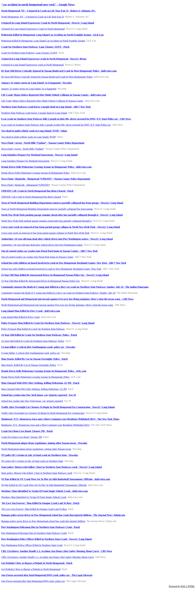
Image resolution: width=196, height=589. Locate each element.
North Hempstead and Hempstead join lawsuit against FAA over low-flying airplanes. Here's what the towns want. (57, 305)
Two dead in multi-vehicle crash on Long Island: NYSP (28, 137)
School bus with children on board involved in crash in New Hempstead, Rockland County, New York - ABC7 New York (63, 263)
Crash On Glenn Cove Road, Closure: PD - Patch (27, 431)
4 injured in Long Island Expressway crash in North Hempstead (32, 64)
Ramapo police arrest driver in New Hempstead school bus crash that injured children (43, 521)
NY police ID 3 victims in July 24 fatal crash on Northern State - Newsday (39, 455)
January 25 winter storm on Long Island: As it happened (28, 88)
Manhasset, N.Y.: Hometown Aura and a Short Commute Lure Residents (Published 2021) (45, 425)
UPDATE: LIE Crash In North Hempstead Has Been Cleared (31, 197)
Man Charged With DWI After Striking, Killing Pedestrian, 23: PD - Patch (40, 383)
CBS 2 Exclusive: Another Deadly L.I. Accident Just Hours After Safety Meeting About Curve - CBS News (56, 551)
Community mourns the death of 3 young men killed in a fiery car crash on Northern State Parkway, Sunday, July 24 (58, 293)
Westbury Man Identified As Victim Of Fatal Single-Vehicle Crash (33, 497)
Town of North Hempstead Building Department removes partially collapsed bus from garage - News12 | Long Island (62, 203)
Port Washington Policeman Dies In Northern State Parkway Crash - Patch (40, 527)
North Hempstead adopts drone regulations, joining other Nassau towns (36, 449)
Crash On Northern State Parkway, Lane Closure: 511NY (29, 53)
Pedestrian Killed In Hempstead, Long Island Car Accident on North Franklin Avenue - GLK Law (52, 34)
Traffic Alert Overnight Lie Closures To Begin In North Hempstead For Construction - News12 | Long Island (58, 407)
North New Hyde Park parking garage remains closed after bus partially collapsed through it (46, 221)
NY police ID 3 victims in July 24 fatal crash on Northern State (32, 461)
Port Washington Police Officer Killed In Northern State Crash (32, 545)
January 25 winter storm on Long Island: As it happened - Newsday (36, 82)
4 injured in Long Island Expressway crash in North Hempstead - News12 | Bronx (43, 58)
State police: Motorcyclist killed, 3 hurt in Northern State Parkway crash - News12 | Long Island (51, 467)
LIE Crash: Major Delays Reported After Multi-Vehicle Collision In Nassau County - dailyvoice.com (53, 95)
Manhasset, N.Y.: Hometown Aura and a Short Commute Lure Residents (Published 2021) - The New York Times (60, 419)
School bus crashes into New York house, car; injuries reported (32, 401)
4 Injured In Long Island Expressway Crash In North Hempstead (33, 29)
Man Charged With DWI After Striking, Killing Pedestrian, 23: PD (34, 389)
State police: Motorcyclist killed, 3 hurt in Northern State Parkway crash (36, 473)
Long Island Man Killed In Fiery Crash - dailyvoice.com (30, 311)
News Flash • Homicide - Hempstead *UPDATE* (25, 185)
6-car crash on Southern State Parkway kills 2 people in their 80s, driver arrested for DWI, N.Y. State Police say (56, 125)
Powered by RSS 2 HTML (182, 586)
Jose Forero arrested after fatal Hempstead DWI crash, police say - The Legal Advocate (46, 575)
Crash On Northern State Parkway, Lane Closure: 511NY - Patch (35, 47)
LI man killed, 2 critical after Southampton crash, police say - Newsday (38, 347)
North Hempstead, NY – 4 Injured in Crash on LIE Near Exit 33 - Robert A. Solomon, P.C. (48, 10)
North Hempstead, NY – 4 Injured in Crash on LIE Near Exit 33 (32, 16)
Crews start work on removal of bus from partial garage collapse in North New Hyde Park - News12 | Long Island (60, 227)
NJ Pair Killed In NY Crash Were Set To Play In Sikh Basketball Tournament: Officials (44, 485)
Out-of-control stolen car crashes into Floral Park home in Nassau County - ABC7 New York (49, 251)
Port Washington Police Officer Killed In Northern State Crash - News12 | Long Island (46, 539)
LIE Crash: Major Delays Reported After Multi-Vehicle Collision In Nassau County (42, 101)
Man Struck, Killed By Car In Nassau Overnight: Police (28, 365)
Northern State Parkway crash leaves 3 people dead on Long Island (34, 113)
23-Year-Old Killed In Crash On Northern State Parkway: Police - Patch (39, 335)
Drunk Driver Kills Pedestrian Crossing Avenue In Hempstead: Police (35, 173)
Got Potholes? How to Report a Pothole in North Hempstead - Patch (36, 563)
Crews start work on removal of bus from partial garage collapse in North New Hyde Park (45, 233)
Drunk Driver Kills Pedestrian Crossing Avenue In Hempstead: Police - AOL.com (43, 371)
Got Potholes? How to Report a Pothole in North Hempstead (30, 569)
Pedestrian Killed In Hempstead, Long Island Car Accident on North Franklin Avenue (43, 40)
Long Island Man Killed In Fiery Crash (20, 317)
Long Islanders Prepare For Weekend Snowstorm (25, 161)
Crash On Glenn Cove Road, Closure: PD (21, 437)
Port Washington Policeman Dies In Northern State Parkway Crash (34, 533)
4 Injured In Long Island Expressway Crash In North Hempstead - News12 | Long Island (47, 23)
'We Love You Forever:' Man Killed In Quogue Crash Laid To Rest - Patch (40, 503)
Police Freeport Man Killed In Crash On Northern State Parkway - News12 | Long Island (47, 323)
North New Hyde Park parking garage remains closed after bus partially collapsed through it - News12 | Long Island (62, 215)
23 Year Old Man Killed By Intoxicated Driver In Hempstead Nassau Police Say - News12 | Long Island (55, 275)
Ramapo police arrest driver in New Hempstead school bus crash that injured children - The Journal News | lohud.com (63, 515)
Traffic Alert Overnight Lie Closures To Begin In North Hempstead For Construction (43, 413)
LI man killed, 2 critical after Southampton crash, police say (30, 353)
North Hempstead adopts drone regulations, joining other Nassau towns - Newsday (44, 443)
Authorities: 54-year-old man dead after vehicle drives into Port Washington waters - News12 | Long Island (57, 239)
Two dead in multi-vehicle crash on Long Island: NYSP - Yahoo (34, 131)
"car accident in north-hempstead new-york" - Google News (38, 4)
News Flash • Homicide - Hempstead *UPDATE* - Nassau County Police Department (45, 179)
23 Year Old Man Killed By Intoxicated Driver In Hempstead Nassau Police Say (40, 281)
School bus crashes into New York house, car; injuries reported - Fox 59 (38, 395)
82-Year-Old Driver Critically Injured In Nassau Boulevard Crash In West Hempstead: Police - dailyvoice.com (59, 71)
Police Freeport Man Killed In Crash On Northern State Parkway (33, 329)
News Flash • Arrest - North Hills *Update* (22, 149)
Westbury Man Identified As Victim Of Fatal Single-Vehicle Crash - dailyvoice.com (44, 491)
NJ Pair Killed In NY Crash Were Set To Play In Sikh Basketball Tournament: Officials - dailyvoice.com (55, 479)
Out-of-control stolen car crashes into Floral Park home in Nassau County (37, 257)
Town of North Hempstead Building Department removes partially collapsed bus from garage (47, 209)
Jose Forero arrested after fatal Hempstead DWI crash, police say (33, 581)
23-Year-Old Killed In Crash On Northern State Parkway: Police (32, 341)
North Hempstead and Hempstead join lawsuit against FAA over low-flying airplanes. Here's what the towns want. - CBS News (67, 299)
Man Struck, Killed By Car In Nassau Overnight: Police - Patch (34, 359)
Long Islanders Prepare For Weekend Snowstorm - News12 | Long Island (39, 155)
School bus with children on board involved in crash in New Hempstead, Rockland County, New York (51, 269)
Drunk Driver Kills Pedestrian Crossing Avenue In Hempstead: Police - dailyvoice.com (46, 167)
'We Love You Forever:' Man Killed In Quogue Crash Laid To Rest (34, 509)
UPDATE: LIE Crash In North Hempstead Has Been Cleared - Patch (37, 191)
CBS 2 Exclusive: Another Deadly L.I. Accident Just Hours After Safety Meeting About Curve (47, 557)
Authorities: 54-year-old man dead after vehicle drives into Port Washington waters (42, 245)
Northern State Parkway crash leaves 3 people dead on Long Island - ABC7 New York (46, 107)
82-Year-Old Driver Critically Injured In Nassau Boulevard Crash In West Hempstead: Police (47, 77)
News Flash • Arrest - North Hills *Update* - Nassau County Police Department (42, 143)
